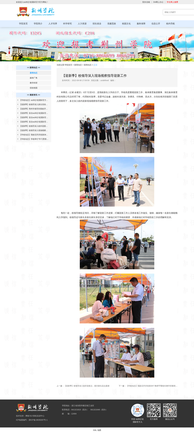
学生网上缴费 (172, 2)
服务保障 (141, 23)
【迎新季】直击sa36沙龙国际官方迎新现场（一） (33, 122)
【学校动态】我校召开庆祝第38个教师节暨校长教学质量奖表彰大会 (33, 135)
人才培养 (52, 23)
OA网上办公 (158, 2)
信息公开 (155, 23)
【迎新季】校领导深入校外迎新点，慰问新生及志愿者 (32, 126)
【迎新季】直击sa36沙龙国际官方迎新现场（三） (33, 113)
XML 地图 (97, 430)
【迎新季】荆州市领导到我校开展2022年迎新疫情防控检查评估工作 (33, 109)
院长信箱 (146, 2)
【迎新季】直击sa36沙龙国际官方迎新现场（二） (33, 118)
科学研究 (67, 23)
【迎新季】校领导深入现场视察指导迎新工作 (33, 131)
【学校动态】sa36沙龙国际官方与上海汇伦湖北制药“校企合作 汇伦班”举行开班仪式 (33, 100)
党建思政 (111, 23)
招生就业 (97, 23)
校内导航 (170, 23)
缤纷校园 (33, 88)
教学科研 (33, 83)
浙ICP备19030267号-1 (38, 420)
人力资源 (82, 23)
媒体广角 (33, 78)
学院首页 (23, 23)
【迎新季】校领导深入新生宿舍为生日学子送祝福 (33, 105)
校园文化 (126, 23)
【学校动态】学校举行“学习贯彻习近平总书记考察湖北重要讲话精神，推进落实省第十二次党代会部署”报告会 (33, 139)
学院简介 (38, 23)
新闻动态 (33, 73)
